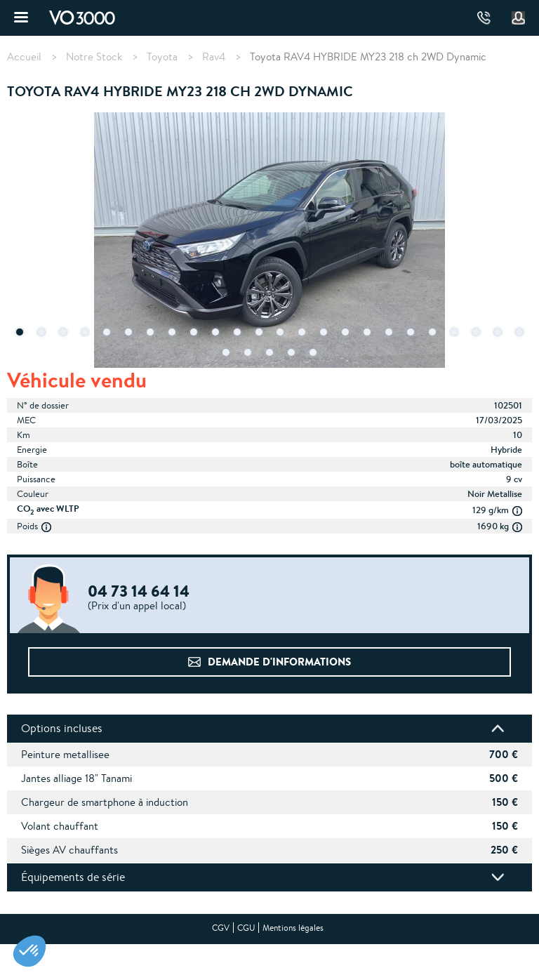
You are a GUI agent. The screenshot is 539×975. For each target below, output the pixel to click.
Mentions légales (293, 927)
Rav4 (213, 57)
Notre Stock (94, 57)
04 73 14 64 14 (484, 18)
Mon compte (519, 18)
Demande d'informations (279, 661)
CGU (246, 927)
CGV (220, 927)
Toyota (162, 57)
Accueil (24, 57)
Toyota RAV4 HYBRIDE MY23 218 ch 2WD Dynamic (368, 56)
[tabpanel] (269, 241)
